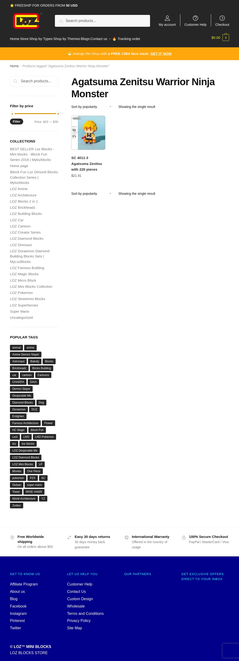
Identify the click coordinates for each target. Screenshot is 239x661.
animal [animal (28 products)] (16, 345)
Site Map (74, 625)
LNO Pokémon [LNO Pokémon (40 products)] (44, 434)
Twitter (15, 625)
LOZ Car (17, 217)
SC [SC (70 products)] (43, 475)
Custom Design (80, 596)
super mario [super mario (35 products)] (34, 482)
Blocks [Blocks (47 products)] (49, 358)
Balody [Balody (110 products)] (34, 358)
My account (167, 24)
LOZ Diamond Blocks (27, 236)
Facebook (18, 604)
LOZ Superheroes (24, 303)
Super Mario (19, 309)
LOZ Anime (19, 186)
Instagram (18, 611)
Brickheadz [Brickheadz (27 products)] (19, 365)
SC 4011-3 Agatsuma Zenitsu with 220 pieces (86, 161)
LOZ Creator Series (25, 230)
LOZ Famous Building (27, 265)
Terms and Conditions (85, 611)
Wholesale (76, 604)
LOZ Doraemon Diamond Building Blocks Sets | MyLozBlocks (30, 253)
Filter (16, 119)
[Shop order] (93, 104)
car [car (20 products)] (14, 372)
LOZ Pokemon (21, 290)
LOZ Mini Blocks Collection (31, 284)
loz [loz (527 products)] (14, 441)
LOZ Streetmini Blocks (27, 296)
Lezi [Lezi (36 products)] (15, 434)
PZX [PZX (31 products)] (32, 475)
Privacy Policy (79, 618)
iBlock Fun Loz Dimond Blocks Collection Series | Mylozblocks (34, 174)
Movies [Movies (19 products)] (16, 468)
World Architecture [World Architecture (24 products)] (23, 496)
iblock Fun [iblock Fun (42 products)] (37, 427)
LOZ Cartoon (20, 224)
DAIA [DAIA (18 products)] (33, 379)
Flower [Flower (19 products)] (48, 420)
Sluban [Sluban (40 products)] (16, 482)
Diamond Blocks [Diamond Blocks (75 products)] (22, 400)
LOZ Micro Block (23, 278)
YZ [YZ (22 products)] (43, 496)
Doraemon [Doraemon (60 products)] (19, 406)
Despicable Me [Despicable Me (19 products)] (21, 393)
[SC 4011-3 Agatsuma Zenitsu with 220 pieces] (88, 130)
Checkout (222, 24)
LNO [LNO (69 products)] (26, 434)
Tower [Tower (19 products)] (16, 489)
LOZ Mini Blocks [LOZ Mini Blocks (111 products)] (22, 461)
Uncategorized (21, 315)
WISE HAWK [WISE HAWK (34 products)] (34, 489)
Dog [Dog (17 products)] (41, 400)
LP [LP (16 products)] (40, 461)
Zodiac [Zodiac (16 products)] (16, 503)
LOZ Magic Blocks (24, 271)
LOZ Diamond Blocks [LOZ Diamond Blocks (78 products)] (25, 455)
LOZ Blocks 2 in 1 (24, 199)
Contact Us (76, 589)
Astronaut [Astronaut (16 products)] (18, 358)
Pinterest (17, 618)
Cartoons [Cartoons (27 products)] (43, 372)
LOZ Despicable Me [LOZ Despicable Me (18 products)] (24, 448)
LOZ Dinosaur (21, 242)
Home (14, 63)
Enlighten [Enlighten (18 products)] (18, 413)
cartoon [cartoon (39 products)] (27, 372)
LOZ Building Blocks (26, 211)
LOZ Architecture (23, 193)
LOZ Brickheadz (22, 205)
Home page (19, 163)
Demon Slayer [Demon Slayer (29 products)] (21, 386)
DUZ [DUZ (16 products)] (34, 406)
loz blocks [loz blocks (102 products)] (28, 441)
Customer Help (195, 24)
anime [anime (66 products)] (30, 345)
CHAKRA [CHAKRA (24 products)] (18, 379)
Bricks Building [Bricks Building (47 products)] (41, 365)
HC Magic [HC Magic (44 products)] (18, 427)
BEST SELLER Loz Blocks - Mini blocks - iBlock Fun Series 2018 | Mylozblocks (32, 151)
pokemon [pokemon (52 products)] (18, 475)
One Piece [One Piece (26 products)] (33, 468)
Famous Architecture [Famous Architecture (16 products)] (25, 420)
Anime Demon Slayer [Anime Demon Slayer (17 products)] (25, 352)
